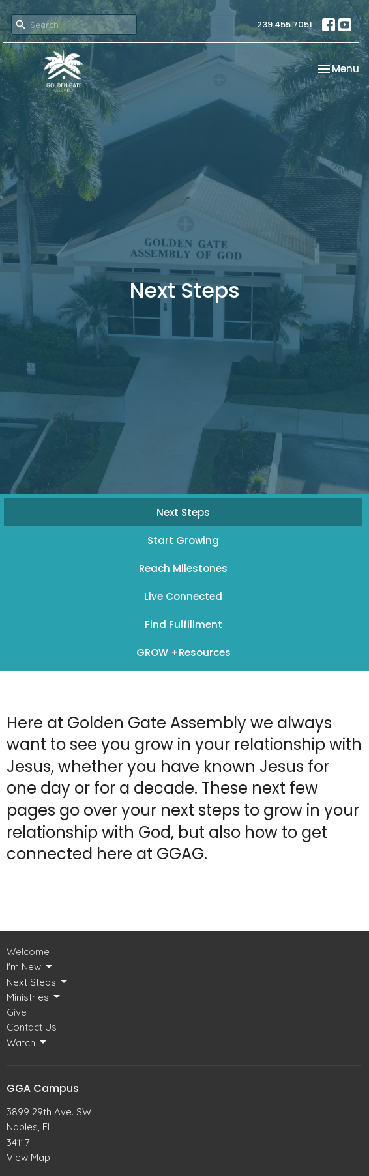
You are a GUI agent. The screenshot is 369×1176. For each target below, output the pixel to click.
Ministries (34, 996)
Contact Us (32, 1027)
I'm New (30, 966)
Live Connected (183, 596)
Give (17, 1012)
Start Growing (183, 540)
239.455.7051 (284, 24)
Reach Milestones (183, 568)
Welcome (28, 951)
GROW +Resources (183, 652)
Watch (27, 1042)
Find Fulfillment (183, 624)
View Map (28, 1157)
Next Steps (183, 512)
